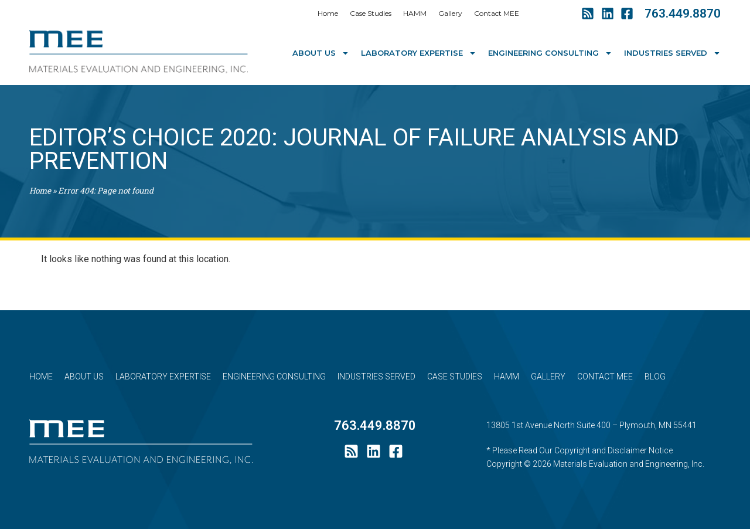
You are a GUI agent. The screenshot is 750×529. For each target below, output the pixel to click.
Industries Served (672, 53)
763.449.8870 (683, 13)
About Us (320, 53)
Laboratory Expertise (418, 53)
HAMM (415, 13)
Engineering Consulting (550, 53)
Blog (655, 376)
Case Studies (370, 13)
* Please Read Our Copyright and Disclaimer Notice (579, 450)
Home (328, 13)
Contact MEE (496, 13)
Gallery (450, 13)
